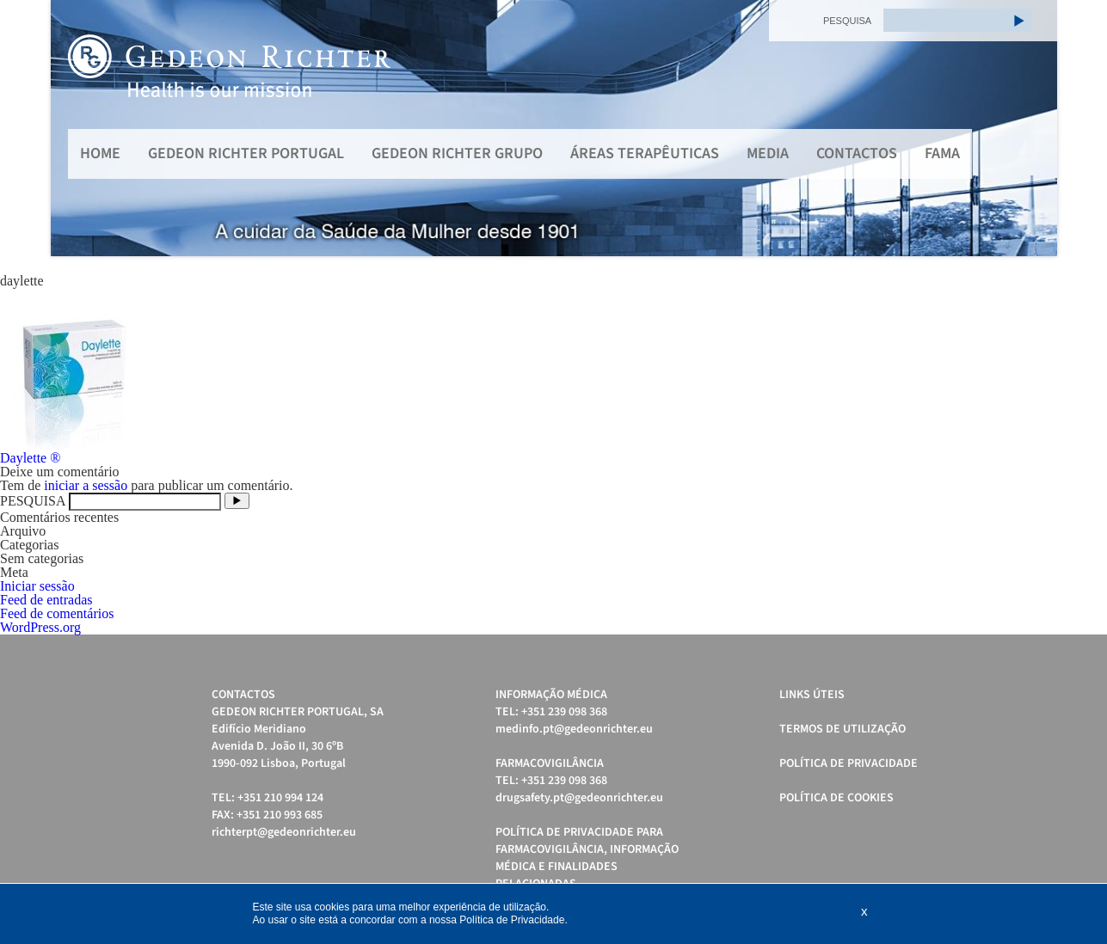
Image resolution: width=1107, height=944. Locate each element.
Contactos (856, 153)
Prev (73, 128)
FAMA (942, 153)
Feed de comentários (57, 613)
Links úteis (812, 694)
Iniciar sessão (37, 586)
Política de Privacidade (848, 763)
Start (1035, 277)
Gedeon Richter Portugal (246, 153)
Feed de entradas (46, 599)
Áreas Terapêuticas (644, 153)
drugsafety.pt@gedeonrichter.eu (579, 797)
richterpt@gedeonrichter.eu (284, 832)
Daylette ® (30, 458)
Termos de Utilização (842, 729)
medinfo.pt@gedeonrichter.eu (574, 729)
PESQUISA (847, 20)
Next (1035, 128)
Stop (1049, 277)
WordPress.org (40, 627)
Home (100, 153)
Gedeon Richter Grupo (457, 153)
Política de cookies (836, 797)
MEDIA (768, 153)
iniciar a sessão (85, 485)
